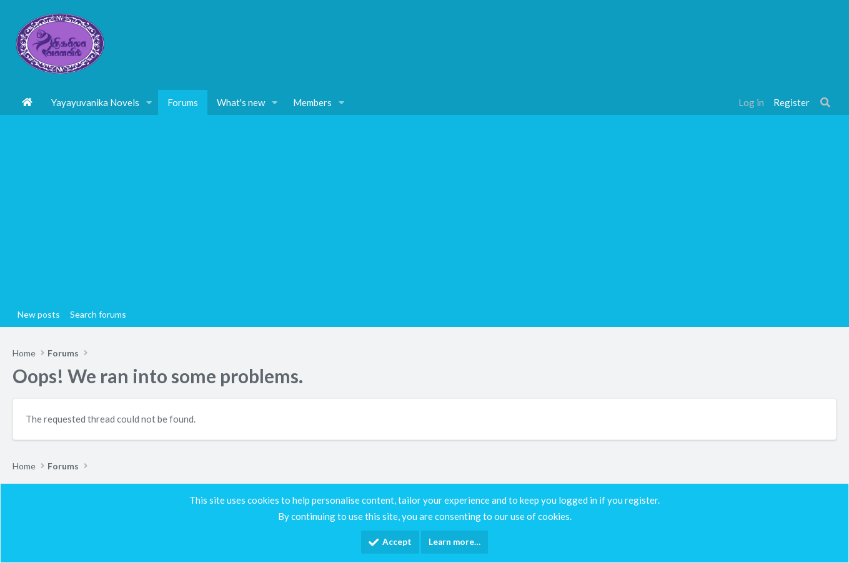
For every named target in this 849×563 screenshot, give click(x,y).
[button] (149, 102)
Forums (182, 102)
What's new (241, 102)
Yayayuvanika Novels (95, 102)
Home (27, 102)
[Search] (825, 102)
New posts (38, 314)
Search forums (98, 314)
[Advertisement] (425, 208)
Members (312, 102)
